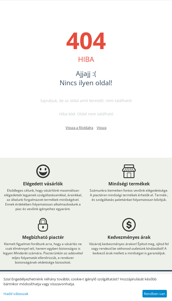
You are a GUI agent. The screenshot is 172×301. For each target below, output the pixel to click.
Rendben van (154, 293)
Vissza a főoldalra (79, 127)
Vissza (101, 127)
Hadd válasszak (16, 293)
